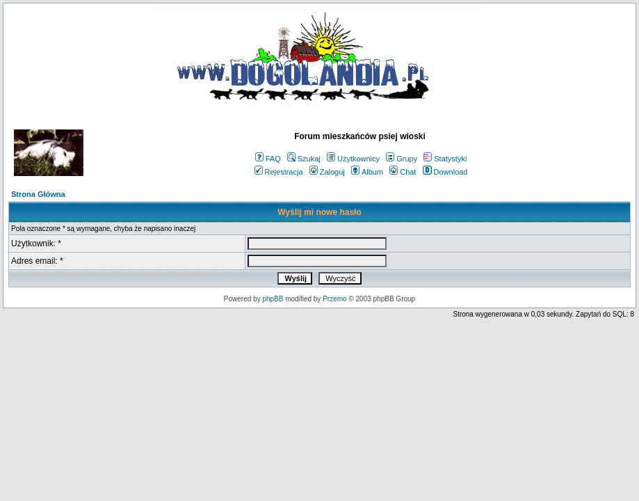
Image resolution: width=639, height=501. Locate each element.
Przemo (334, 299)
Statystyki (445, 158)
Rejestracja (278, 172)
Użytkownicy (353, 158)
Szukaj (304, 158)
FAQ (268, 158)
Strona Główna (38, 194)
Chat (402, 172)
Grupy (401, 158)
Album (367, 172)
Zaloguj (327, 172)
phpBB (272, 299)
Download (445, 172)
